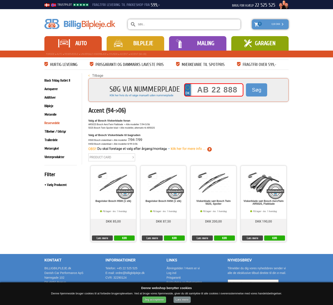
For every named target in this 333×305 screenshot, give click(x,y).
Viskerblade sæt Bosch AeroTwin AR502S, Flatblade (264, 202)
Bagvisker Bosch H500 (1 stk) (113, 201)
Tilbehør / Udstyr (55, 131)
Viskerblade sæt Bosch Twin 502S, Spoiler (213, 202)
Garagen (265, 43)
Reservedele (71, 54)
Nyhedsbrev (240, 260)
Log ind (171, 273)
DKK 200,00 (213, 221)
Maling (205, 43)
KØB (124, 238)
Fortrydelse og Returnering (184, 282)
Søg (256, 90)
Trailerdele (51, 140)
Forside (50, 54)
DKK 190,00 (263, 221)
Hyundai (113, 54)
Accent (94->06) (138, 54)
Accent (124, 54)
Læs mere (102, 238)
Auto (81, 43)
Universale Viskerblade (94, 54)
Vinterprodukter (54, 157)
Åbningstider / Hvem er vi (183, 268)
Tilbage (95, 76)
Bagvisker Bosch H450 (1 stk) (163, 201)
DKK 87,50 (163, 221)
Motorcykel (51, 148)
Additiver (50, 97)
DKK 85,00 (113, 221)
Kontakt (53, 260)
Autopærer (51, 89)
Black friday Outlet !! (57, 80)
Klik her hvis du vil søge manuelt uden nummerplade (141, 95)
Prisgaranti (173, 277)
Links (171, 260)
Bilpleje (143, 43)
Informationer (121, 260)
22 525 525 (265, 5)
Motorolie (50, 114)
